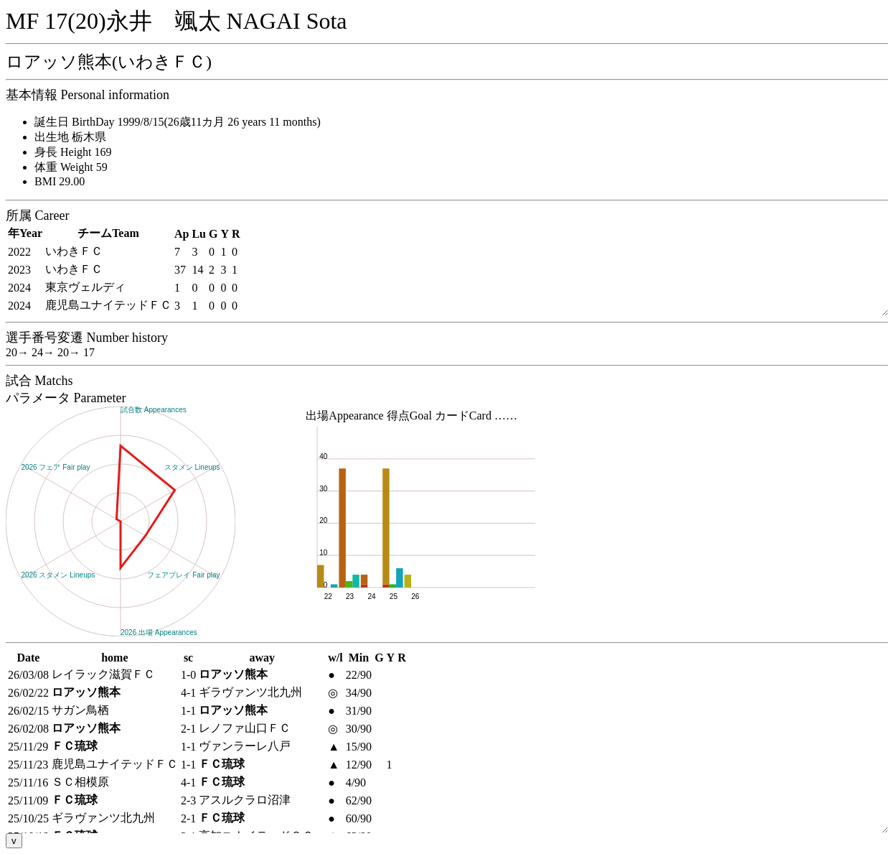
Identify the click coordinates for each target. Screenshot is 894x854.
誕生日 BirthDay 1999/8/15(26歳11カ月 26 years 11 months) (177, 122)
